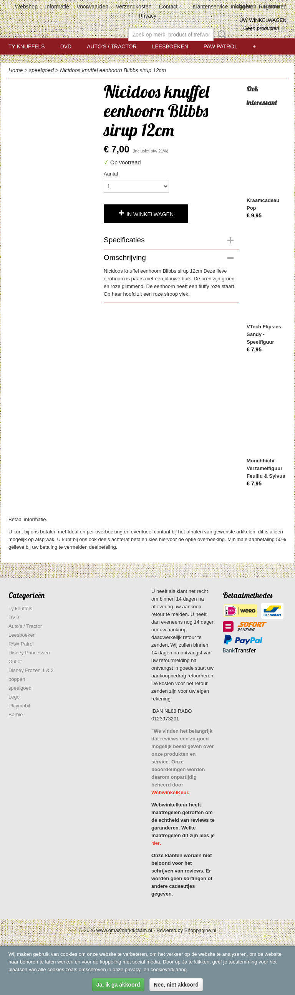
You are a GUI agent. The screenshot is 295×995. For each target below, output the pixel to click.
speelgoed (41, 70)
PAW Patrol (220, 46)
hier (155, 843)
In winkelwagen (150, 214)
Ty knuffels (26, 46)
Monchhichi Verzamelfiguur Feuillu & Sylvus (266, 468)
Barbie (15, 714)
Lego (14, 697)
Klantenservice (210, 6)
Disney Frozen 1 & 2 (31, 670)
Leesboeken (170, 46)
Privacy (147, 16)
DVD (66, 46)
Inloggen (240, 6)
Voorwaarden (92, 6)
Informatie (57, 6)
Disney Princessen (29, 653)
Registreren (273, 6)
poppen (16, 679)
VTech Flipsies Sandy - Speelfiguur (264, 334)
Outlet (15, 661)
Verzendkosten (134, 6)
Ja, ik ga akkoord (118, 985)
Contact (168, 6)
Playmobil (19, 706)
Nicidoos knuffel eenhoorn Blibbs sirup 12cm (113, 70)
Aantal (111, 174)
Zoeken (220, 34)
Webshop (26, 6)
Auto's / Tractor (111, 46)
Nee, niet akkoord (176, 985)
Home (15, 70)
